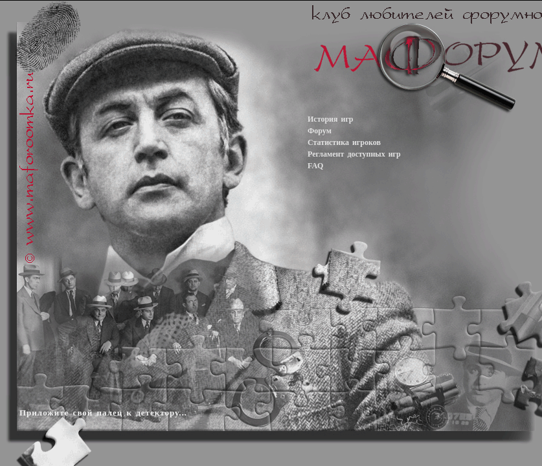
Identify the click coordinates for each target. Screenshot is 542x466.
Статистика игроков (344, 142)
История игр (331, 119)
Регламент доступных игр (354, 154)
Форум (320, 130)
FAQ (315, 165)
